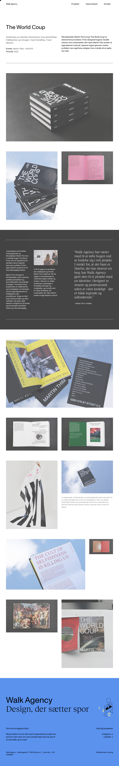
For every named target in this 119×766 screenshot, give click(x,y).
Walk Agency (11, 4)
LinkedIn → (108, 737)
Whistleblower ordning (104, 752)
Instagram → (107, 734)
